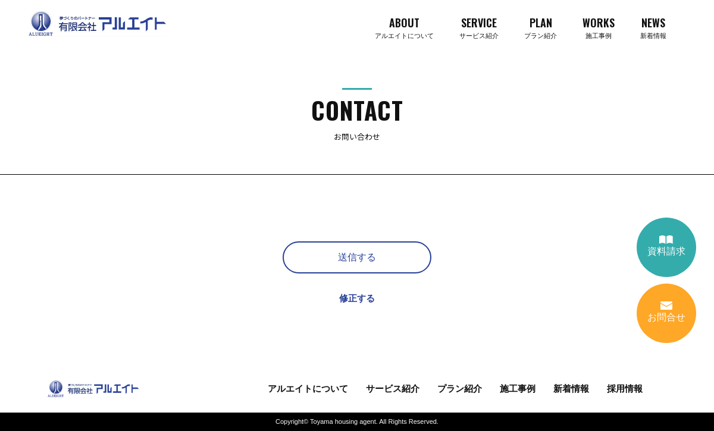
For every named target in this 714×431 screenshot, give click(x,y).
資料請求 (666, 245)
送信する (357, 257)
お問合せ (666, 311)
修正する (357, 298)
